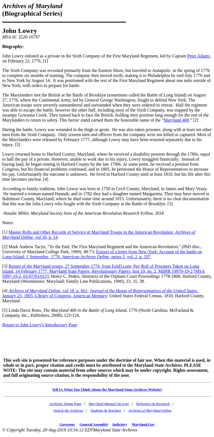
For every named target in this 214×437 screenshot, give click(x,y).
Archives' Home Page (65, 404)
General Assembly (93, 424)
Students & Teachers (106, 410)
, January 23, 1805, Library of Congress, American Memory (100, 293)
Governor (67, 424)
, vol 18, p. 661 (48, 290)
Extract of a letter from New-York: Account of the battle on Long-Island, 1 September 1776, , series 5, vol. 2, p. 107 (102, 254)
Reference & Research (153, 404)
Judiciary (119, 424)
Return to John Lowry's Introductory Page (39, 324)
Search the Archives (68, 410)
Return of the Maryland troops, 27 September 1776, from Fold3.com (70, 266)
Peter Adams (198, 56)
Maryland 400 (176, 120)
